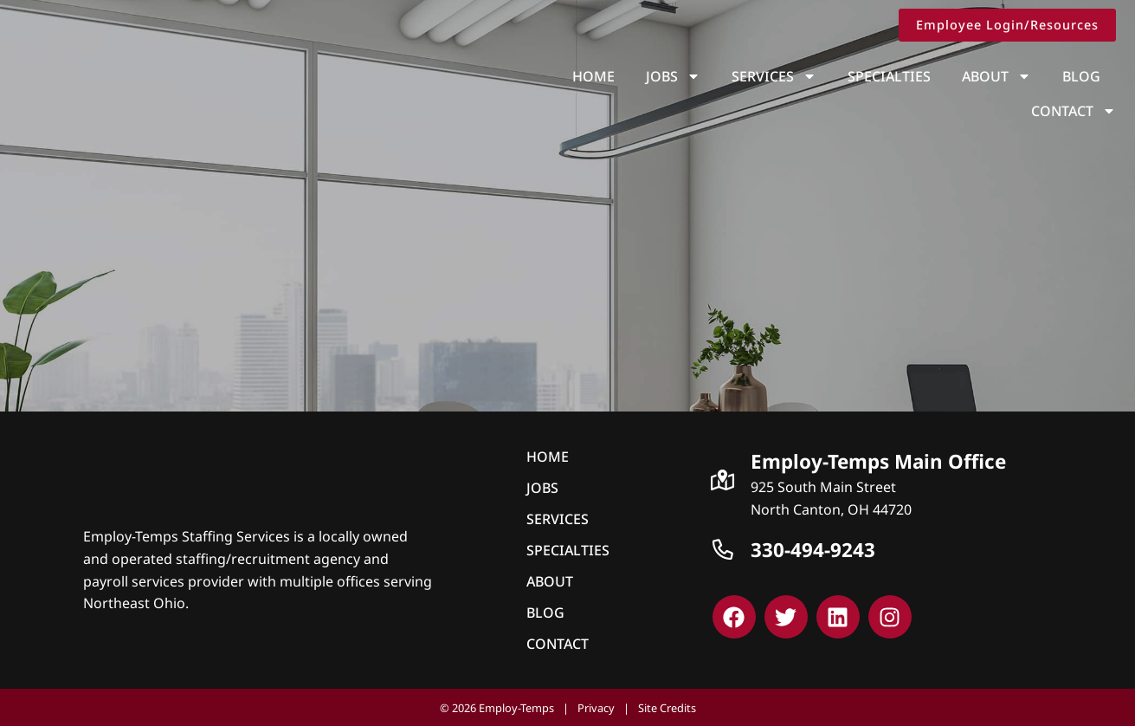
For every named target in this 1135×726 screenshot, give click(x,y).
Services (679, 76)
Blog (987, 76)
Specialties (794, 76)
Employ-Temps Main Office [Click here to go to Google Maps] (878, 459)
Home (499, 76)
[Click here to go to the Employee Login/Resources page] (1013, 25)
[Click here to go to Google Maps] (723, 478)
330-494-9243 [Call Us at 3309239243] (813, 548)
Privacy (596, 706)
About (902, 76)
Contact (1079, 76)
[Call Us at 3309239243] (723, 548)
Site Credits (667, 706)
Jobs (578, 76)
